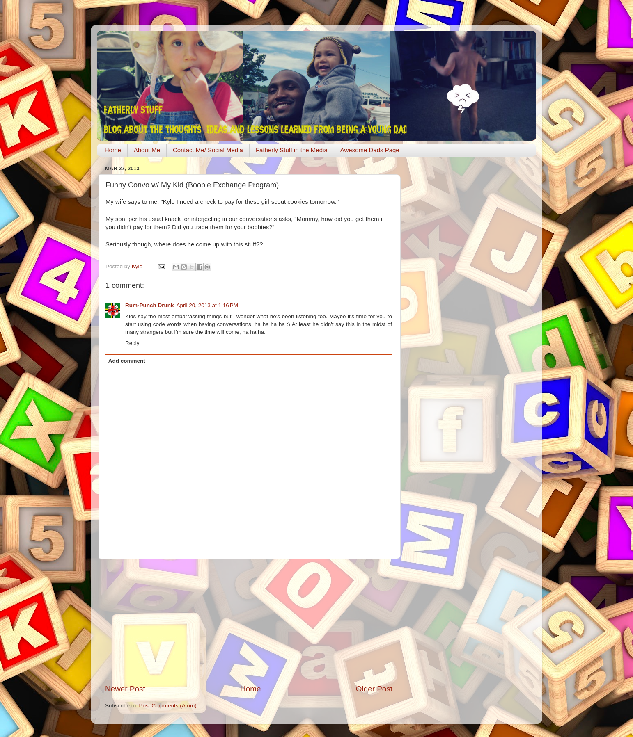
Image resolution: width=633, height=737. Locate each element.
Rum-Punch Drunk (149, 305)
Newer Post (125, 689)
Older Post (374, 689)
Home (113, 149)
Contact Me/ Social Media (208, 149)
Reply (132, 343)
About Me (147, 149)
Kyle (138, 266)
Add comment (126, 361)
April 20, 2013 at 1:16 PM (207, 305)
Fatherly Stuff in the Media (292, 149)
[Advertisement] (248, 621)
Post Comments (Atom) (168, 706)
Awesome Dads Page (369, 149)
